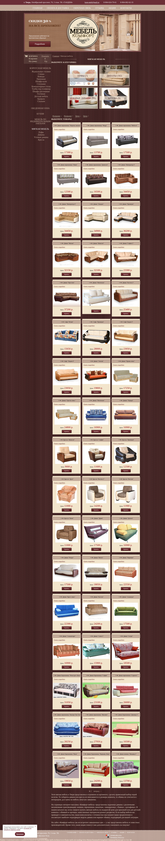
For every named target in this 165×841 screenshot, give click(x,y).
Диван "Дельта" (125, 517)
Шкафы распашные (41, 91)
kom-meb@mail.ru (92, 2)
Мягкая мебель (40, 129)
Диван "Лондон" (96, 203)
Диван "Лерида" (125, 400)
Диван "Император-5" (125, 164)
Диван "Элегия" (96, 360)
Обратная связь (82, 8)
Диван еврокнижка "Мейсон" (125, 125)
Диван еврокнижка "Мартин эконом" (66, 125)
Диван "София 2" (125, 242)
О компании (71, 832)
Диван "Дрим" (96, 517)
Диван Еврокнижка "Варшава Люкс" (96, 753)
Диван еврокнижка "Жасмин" (96, 714)
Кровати (41, 99)
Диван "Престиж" (66, 282)
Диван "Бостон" (96, 596)
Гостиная (41, 94)
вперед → (98, 791)
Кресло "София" (96, 439)
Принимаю (20, 834)
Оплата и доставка (58, 8)
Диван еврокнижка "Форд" (96, 125)
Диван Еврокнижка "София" (96, 675)
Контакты (126, 8)
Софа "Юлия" (66, 321)
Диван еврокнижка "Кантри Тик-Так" (66, 714)
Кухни (40, 114)
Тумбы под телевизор (41, 89)
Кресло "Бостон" (125, 478)
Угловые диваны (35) (82, 98)
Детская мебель (41, 96)
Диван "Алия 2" (96, 635)
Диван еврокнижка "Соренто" (125, 675)
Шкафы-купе (41, 81)
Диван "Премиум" (125, 203)
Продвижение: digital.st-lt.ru (117, 837)
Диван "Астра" (125, 635)
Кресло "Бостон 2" (96, 478)
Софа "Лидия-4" (66, 360)
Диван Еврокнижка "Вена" (66, 753)
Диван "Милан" (66, 242)
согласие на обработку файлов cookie (17, 829)
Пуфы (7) (82, 76)
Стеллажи (41, 84)
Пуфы (41, 132)
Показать (45, 56)
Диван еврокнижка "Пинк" (66, 164)
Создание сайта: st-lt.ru (116, 835)
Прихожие (41, 79)
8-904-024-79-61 (110, 2)
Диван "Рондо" (66, 557)
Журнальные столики (41, 71)
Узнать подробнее (59, 129)
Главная (37, 8)
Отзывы (99, 8)
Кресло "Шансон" (66, 439)
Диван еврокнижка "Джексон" (96, 164)
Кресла (41, 140)
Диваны (41, 135)
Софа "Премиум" (96, 321)
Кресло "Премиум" (125, 439)
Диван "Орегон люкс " (66, 400)
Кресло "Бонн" (66, 517)
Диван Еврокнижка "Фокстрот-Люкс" (66, 675)
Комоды (41, 76)
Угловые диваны (41, 137)
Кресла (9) (114, 98)
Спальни (41, 101)
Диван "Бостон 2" (125, 282)
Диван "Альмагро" (125, 596)
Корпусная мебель (40, 68)
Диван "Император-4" (66, 203)
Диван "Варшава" (125, 557)
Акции (112, 8)
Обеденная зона (40, 108)
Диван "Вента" (96, 557)
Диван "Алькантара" (66, 635)
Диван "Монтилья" (96, 282)
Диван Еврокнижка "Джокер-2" (125, 714)
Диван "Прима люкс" (125, 360)
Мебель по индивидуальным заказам (40, 121)
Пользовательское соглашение (35, 839)
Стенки (41, 74)
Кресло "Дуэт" (66, 478)
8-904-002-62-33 (126, 2)
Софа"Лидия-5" (125, 321)
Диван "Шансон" (96, 242)
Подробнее (40, 44)
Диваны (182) (114, 76)
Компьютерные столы (41, 86)
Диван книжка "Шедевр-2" (125, 753)
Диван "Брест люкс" (66, 596)
